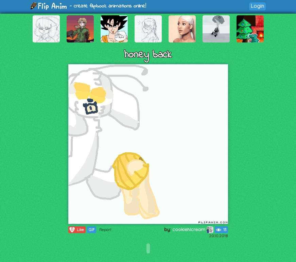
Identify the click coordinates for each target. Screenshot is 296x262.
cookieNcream (192, 229)
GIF (91, 229)
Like (76, 229)
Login (257, 6)
